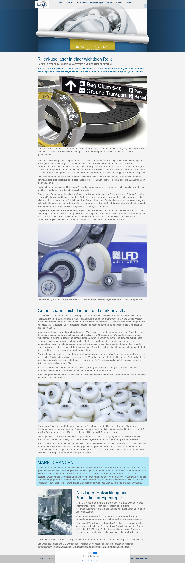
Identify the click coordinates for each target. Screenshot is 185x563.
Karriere (118, 3)
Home (60, 3)
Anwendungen (96, 3)
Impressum (55, 559)
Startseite (41, 559)
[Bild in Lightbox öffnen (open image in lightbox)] (92, 111)
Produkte (70, 3)
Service (109, 3)
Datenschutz (65, 559)
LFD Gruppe (81, 3)
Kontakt (128, 3)
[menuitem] (60, 2)
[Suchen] (145, 6)
